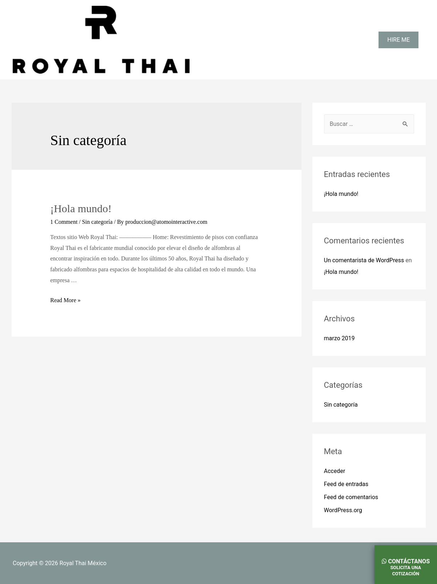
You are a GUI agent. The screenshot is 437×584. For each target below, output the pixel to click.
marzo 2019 (339, 338)
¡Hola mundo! (81, 208)
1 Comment (63, 222)
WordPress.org (343, 510)
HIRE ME (398, 39)
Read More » (65, 300)
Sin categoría (97, 222)
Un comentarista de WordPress (364, 260)
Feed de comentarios (351, 497)
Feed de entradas (346, 484)
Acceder (334, 471)
